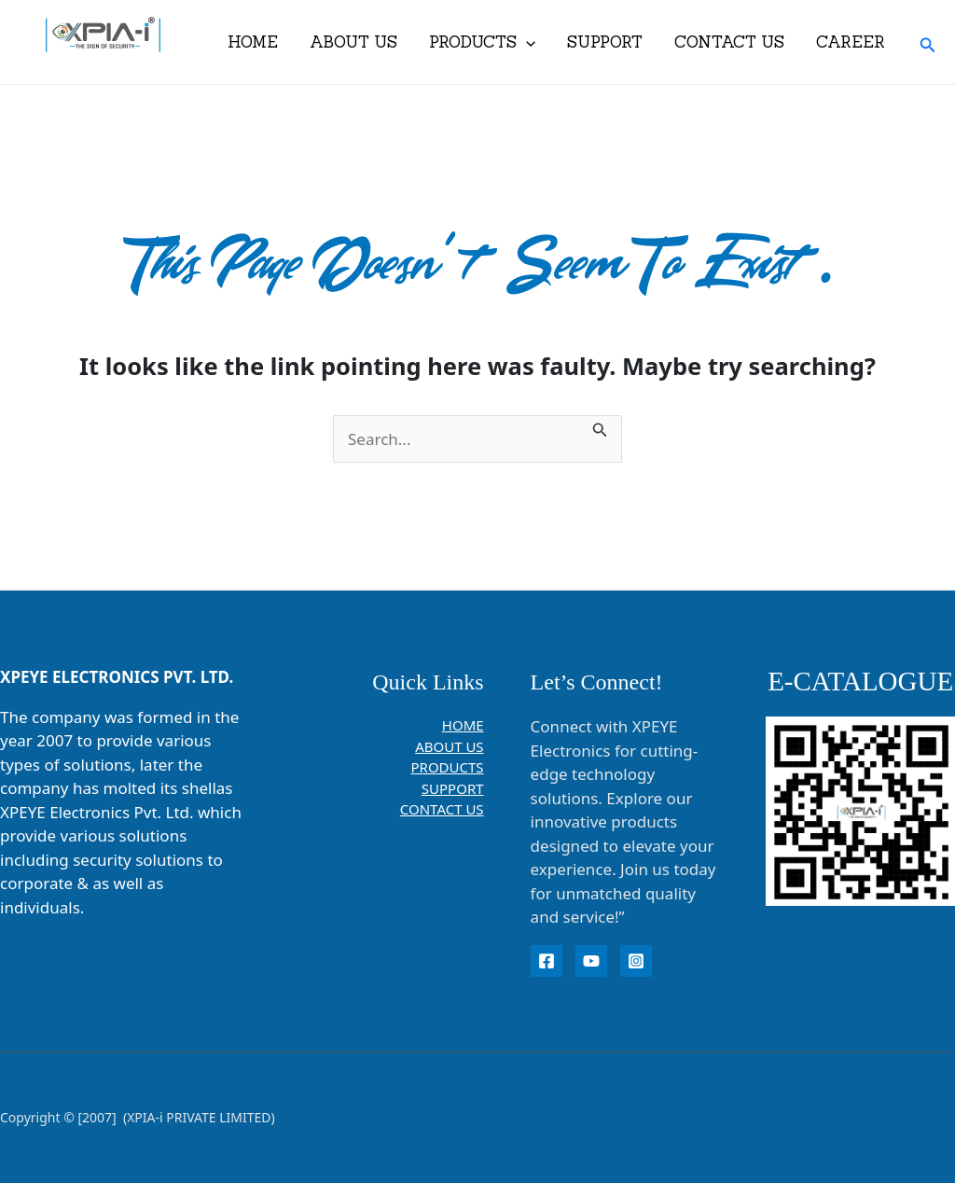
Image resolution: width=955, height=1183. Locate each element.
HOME (253, 42)
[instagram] (636, 961)
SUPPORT (605, 42)
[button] (928, 42)
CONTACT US (729, 42)
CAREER (850, 42)
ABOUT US (353, 42)
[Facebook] (546, 961)
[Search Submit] (600, 427)
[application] (526, 42)
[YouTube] (591, 961)
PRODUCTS (482, 42)
